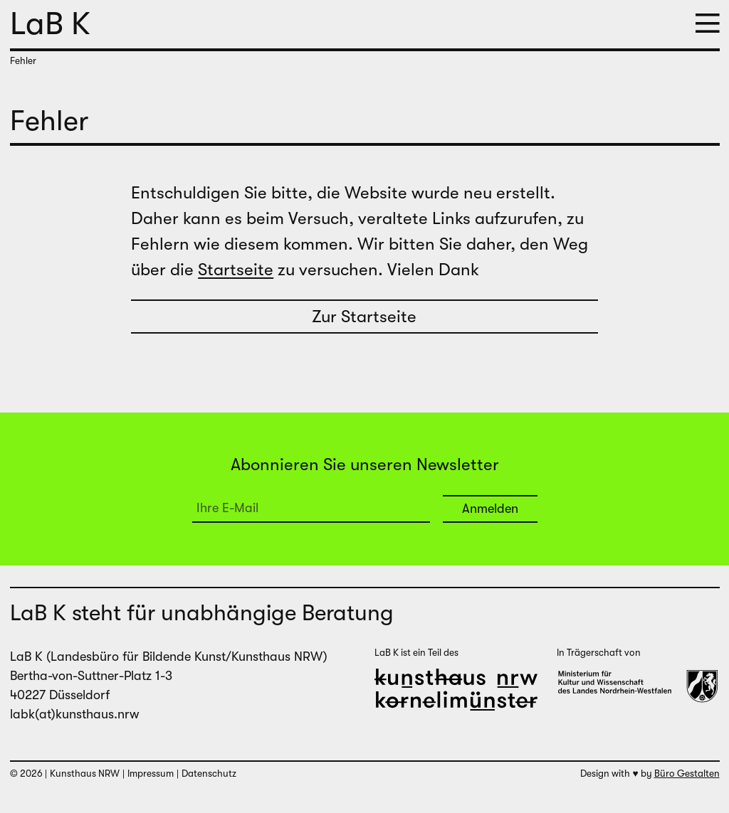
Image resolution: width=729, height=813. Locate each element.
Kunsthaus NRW (85, 773)
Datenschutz (209, 773)
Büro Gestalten (687, 773)
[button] (708, 24)
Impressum (150, 773)
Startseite (235, 270)
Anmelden (490, 508)
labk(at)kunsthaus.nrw (74, 714)
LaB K (50, 23)
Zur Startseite (364, 316)
